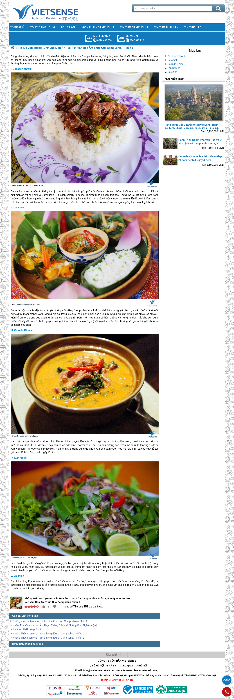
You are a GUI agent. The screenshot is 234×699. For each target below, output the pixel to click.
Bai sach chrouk (176, 56)
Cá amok (172, 60)
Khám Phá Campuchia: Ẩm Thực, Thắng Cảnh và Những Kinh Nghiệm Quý (55, 625)
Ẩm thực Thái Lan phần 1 (27, 629)
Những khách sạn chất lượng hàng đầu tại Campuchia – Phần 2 (48, 633)
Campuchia (102, 191)
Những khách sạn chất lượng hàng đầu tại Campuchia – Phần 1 (48, 637)
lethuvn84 (95, 40)
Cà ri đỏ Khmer (175, 64)
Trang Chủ (54, 11)
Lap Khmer (173, 68)
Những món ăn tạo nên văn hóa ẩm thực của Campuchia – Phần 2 (50, 621)
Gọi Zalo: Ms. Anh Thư (89, 38)
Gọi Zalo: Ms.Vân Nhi (121, 38)
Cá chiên (172, 71)
